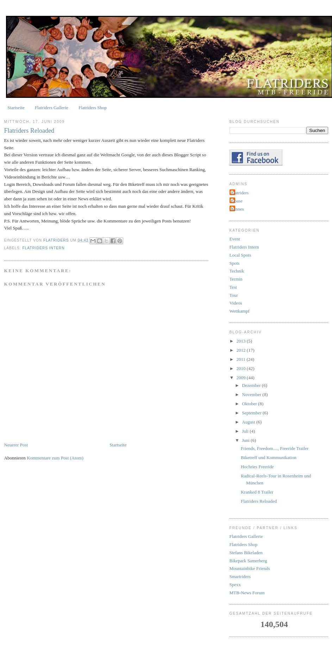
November (252, 394)
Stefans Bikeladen (246, 552)
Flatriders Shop (93, 107)
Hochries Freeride (257, 466)
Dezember (252, 385)
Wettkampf (240, 311)
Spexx (235, 584)
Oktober (250, 403)
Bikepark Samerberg (248, 560)
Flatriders (240, 192)
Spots (235, 263)
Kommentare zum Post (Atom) (55, 457)
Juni (246, 440)
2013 (242, 341)
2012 (242, 350)
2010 (242, 368)
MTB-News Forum (247, 592)
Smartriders (240, 576)
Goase (237, 200)
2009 (242, 377)
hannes (237, 209)
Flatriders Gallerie (51, 107)
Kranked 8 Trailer (257, 492)
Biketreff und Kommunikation (268, 457)
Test (233, 287)
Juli (246, 431)
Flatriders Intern (44, 248)
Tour (234, 295)
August (249, 422)
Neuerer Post (16, 444)
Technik (237, 271)
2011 (242, 359)
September (252, 412)
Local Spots (240, 255)
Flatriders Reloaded (259, 501)
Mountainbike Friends (250, 568)
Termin (236, 279)
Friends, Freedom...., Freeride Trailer (274, 448)
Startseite (15, 107)
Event (235, 239)
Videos (236, 303)
